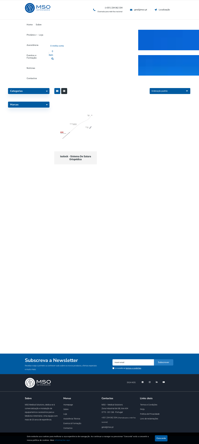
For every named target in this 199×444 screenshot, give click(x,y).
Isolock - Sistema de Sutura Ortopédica (75, 158)
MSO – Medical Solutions (112, 405)
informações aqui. (62, 440)
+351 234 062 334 (109, 417)
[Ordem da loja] (170, 91)
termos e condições (133, 368)
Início (87, 43)
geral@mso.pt (108, 427)
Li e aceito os (128, 368)
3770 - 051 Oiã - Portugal (112, 412)
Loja (95, 43)
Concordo (161, 438)
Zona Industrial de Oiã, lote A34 (115, 408)
